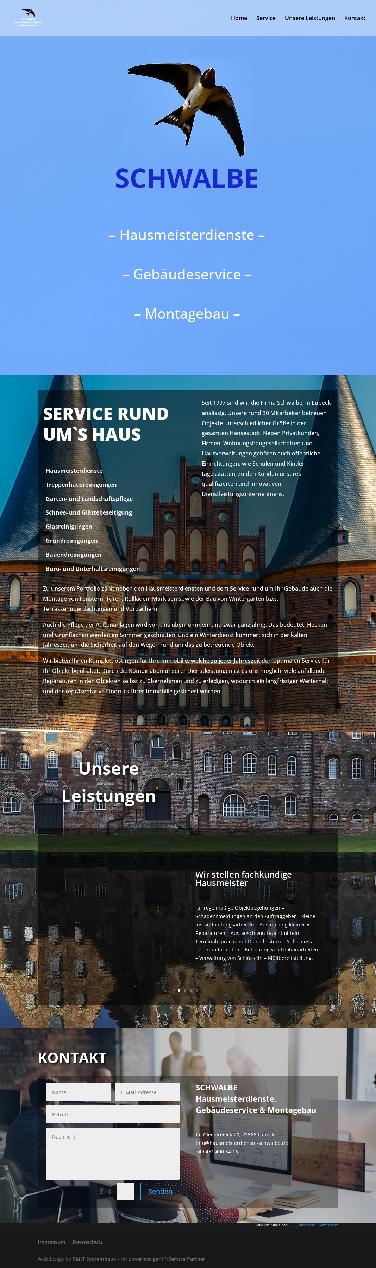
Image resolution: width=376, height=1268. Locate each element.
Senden (160, 1191)
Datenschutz (88, 1241)
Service (266, 18)
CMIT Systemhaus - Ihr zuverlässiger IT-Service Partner (139, 1258)
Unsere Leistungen (310, 18)
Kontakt (354, 18)
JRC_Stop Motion (304, 1225)
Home (239, 18)
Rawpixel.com (328, 1225)
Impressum (51, 1241)
